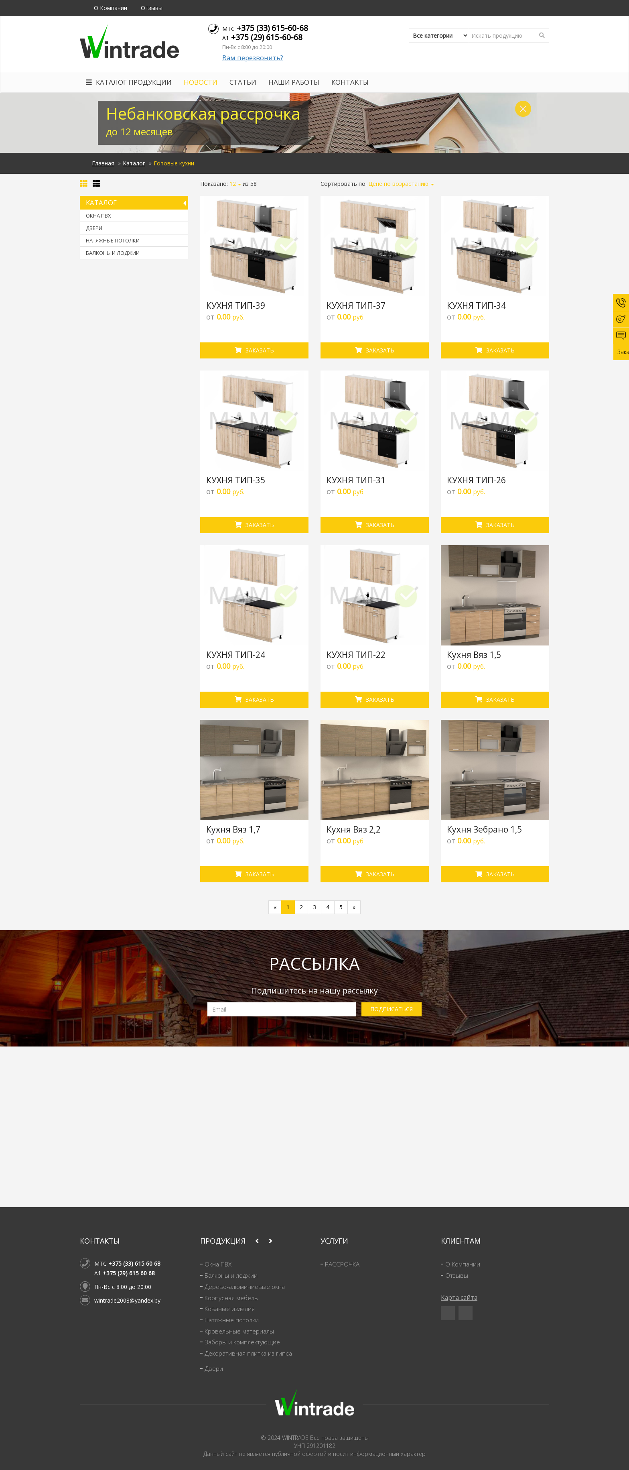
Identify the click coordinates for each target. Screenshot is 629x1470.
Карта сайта (459, 1297)
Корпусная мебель (231, 1298)
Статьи (242, 82)
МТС (265, 27)
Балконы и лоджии (113, 253)
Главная (103, 163)
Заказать (254, 350)
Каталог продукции (129, 82)
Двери (94, 228)
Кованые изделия (230, 1309)
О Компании (110, 8)
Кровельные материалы (239, 1331)
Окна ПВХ (98, 215)
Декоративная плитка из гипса (248, 1353)
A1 (262, 37)
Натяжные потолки (113, 240)
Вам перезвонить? (252, 57)
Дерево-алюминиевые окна (245, 1287)
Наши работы (293, 82)
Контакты (350, 82)
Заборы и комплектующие (242, 1342)
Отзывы (151, 8)
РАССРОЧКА (342, 1264)
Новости (200, 82)
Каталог (134, 163)
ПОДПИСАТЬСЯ (391, 1009)
